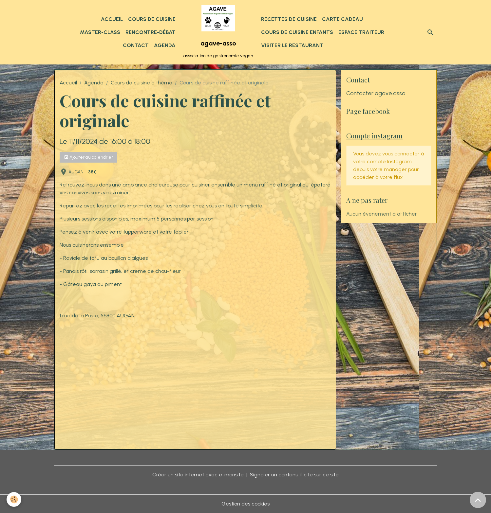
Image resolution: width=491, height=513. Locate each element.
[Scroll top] (478, 500)
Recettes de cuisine (289, 19)
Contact (136, 45)
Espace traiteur (361, 32)
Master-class (100, 32)
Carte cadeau (342, 19)
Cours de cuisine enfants (297, 32)
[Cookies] (14, 499)
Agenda (165, 45)
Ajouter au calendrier (88, 157)
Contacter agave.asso (376, 93)
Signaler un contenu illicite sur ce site (294, 474)
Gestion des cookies (245, 504)
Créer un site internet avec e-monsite (198, 474)
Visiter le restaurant (292, 45)
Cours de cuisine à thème (141, 83)
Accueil (112, 19)
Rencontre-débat (150, 32)
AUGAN (76, 171)
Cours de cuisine (152, 19)
